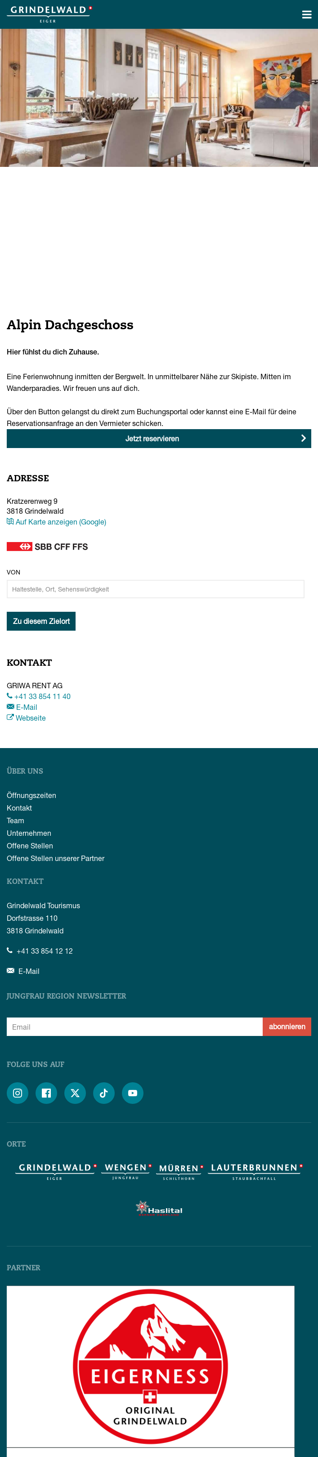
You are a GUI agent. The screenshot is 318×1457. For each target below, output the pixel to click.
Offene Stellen (30, 845)
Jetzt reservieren (152, 438)
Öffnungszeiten (31, 795)
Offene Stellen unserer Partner (55, 858)
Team (15, 820)
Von (13, 572)
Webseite (26, 717)
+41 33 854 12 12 (40, 950)
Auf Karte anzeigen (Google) (56, 521)
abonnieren (287, 1026)
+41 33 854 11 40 (39, 696)
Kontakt (19, 807)
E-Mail (22, 707)
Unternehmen (29, 833)
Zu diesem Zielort (41, 621)
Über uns (25, 772)
